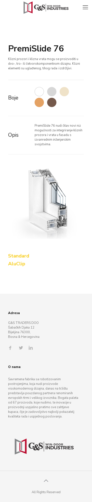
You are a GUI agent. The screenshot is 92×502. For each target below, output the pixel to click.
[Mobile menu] (85, 7)
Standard (18, 256)
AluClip (16, 263)
